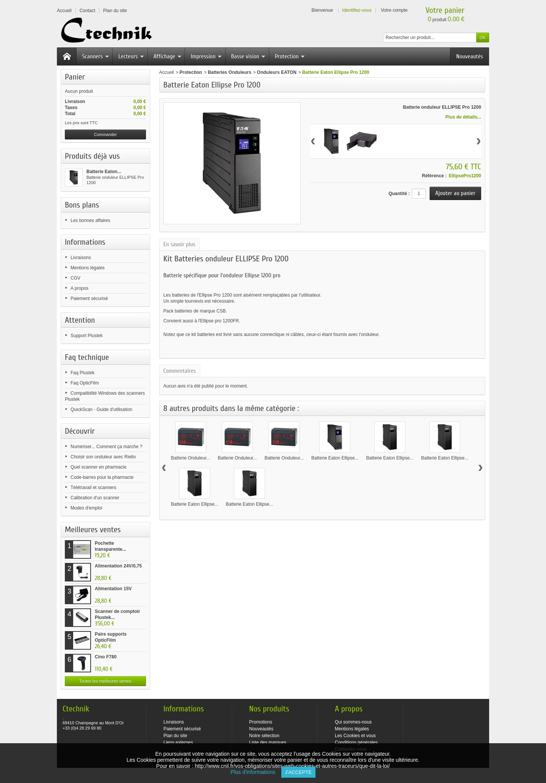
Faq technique (87, 357)
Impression (206, 56)
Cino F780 (105, 657)
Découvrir (80, 431)
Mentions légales (88, 267)
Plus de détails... (463, 117)
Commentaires (179, 370)
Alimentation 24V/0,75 (118, 566)
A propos (79, 288)
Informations (85, 242)
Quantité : (399, 193)
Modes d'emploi (86, 508)
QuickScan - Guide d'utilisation (101, 409)
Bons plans (82, 205)
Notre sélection (264, 735)
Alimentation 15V (113, 588)
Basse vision (248, 56)
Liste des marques (267, 742)
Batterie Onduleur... (190, 458)
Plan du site (175, 735)
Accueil (166, 72)
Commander (105, 134)
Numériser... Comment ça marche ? (106, 446)
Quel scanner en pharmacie (98, 467)
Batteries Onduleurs (229, 72)
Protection (290, 56)
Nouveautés (469, 56)
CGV (75, 278)
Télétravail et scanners (93, 487)
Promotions (260, 722)
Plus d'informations (256, 772)
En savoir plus (179, 244)
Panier (75, 77)
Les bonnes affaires (90, 220)
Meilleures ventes (93, 530)
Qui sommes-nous (353, 722)
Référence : (434, 175)
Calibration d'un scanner (95, 497)
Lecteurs (131, 56)
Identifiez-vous (357, 10)
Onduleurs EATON (277, 72)
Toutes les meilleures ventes (105, 681)
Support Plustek (87, 335)
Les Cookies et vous (355, 735)
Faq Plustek (82, 372)
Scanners (95, 56)
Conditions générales (356, 742)
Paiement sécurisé (89, 298)
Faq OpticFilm (85, 383)
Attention (80, 320)
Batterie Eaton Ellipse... (335, 458)
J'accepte (298, 772)
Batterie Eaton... (103, 171)
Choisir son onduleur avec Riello (103, 456)
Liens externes (178, 742)
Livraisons (81, 257)
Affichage (168, 56)
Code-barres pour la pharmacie (102, 477)
